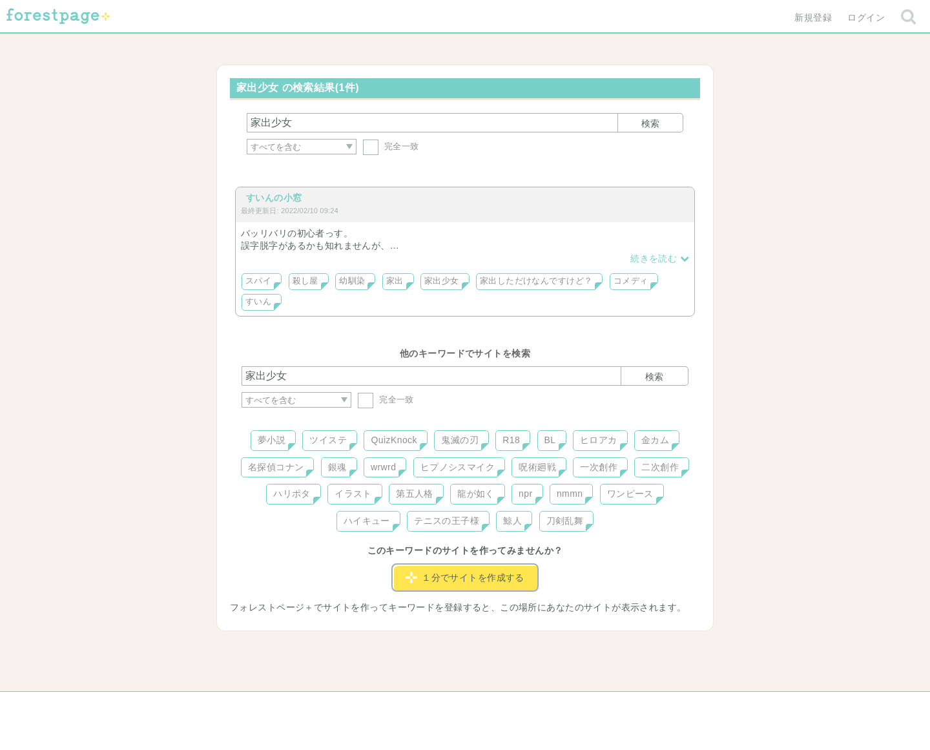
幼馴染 (352, 281)
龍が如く (476, 493)
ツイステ (328, 440)
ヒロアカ (598, 440)
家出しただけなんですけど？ (536, 281)
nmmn (570, 493)
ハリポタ (292, 493)
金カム (655, 440)
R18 (511, 440)
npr (526, 493)
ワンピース (630, 493)
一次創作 (598, 467)
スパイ (258, 281)
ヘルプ (300, 706)
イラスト (353, 493)
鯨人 (512, 521)
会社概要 (515, 706)
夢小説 (271, 440)
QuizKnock (394, 440)
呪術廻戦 (537, 467)
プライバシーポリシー (604, 706)
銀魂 (337, 467)
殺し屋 (305, 281)
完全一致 (391, 146)
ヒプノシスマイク (457, 467)
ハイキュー (367, 521)
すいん (258, 301)
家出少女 (441, 281)
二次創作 (660, 467)
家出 (395, 281)
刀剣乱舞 (565, 521)
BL (550, 440)
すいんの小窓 (274, 198)
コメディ (631, 281)
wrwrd (383, 467)
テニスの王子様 (446, 521)
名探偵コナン (276, 467)
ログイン (866, 17)
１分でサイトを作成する (465, 577)
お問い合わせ (371, 706)
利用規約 (447, 706)
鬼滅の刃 (460, 440)
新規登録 (813, 17)
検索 (650, 123)
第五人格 (414, 493)
